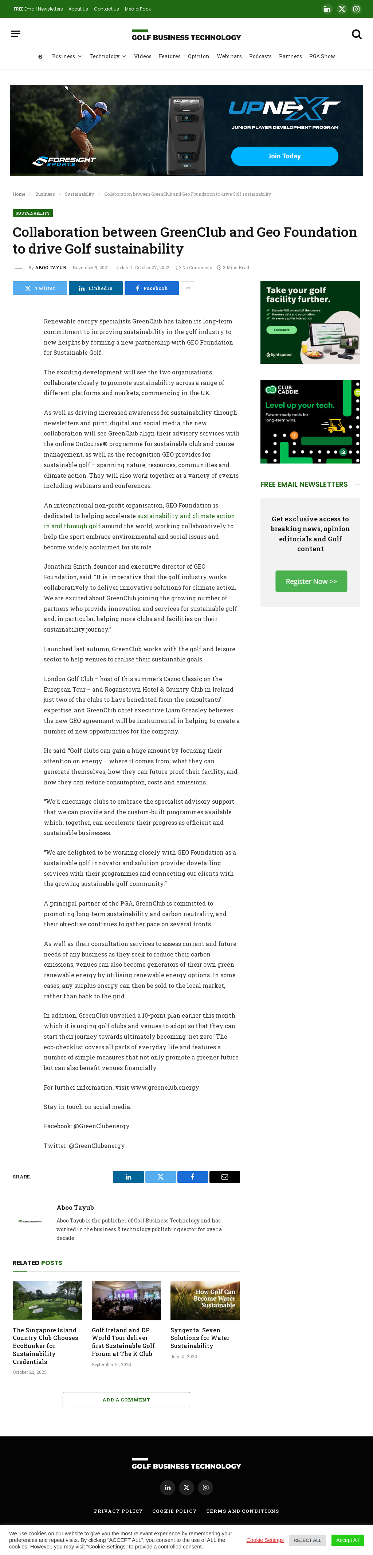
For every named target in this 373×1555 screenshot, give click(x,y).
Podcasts (260, 56)
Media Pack (138, 9)
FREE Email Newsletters (38, 9)
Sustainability (33, 213)
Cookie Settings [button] (265, 1540)
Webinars (229, 56)
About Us (78, 9)
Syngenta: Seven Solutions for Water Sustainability (199, 1338)
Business (67, 56)
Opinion (198, 56)
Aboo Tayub (50, 267)
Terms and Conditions (242, 1511)
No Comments (194, 267)
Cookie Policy (174, 1511)
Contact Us (106, 9)
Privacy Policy (119, 1511)
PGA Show (322, 56)
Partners (290, 56)
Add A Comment (126, 1399)
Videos (143, 56)
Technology (108, 56)
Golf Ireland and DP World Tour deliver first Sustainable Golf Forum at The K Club (123, 1341)
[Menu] (15, 33)
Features (170, 56)
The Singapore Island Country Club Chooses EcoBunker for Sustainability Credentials (45, 1345)
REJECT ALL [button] (307, 1540)
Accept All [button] (348, 1540)
